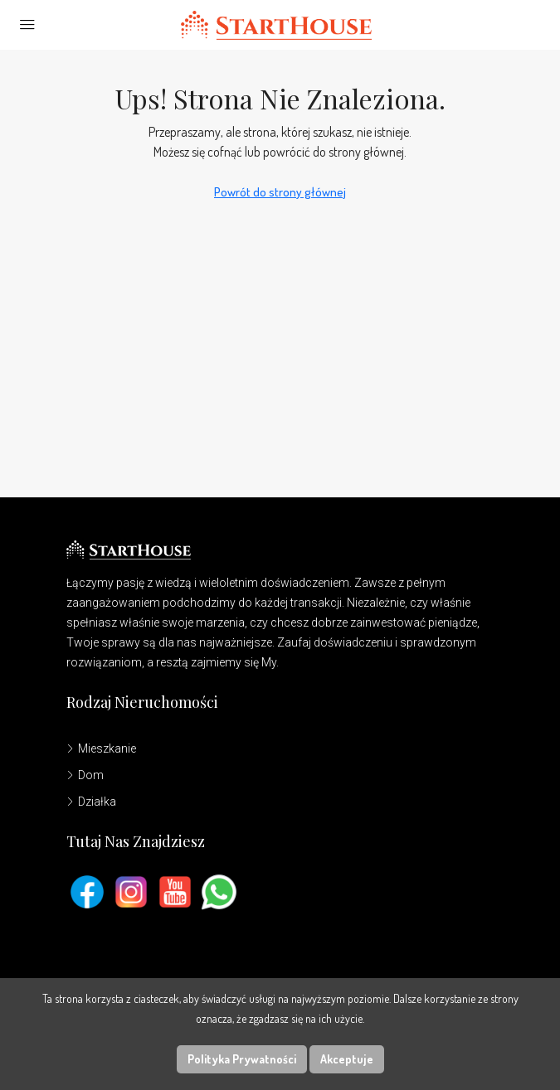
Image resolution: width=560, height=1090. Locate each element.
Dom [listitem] (85, 775)
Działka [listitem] (91, 801)
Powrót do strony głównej (280, 192)
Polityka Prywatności (241, 1059)
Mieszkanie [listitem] (101, 748)
